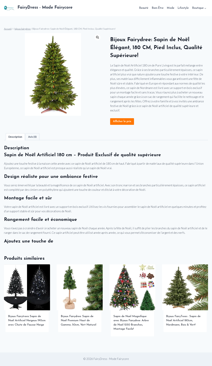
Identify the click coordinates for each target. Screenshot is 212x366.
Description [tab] (15, 136)
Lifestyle (183, 8)
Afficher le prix (122, 121)
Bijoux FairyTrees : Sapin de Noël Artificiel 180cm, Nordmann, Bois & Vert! (183, 320)
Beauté (143, 8)
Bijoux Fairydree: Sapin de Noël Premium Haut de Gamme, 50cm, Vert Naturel (78, 320)
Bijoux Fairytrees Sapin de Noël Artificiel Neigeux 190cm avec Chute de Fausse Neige (27, 320)
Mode (170, 8)
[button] (98, 37)
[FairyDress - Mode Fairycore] (38, 8)
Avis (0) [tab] (32, 136)
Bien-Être (157, 8)
